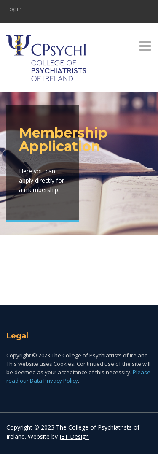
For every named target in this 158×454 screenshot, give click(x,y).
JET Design (74, 436)
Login (13, 8)
